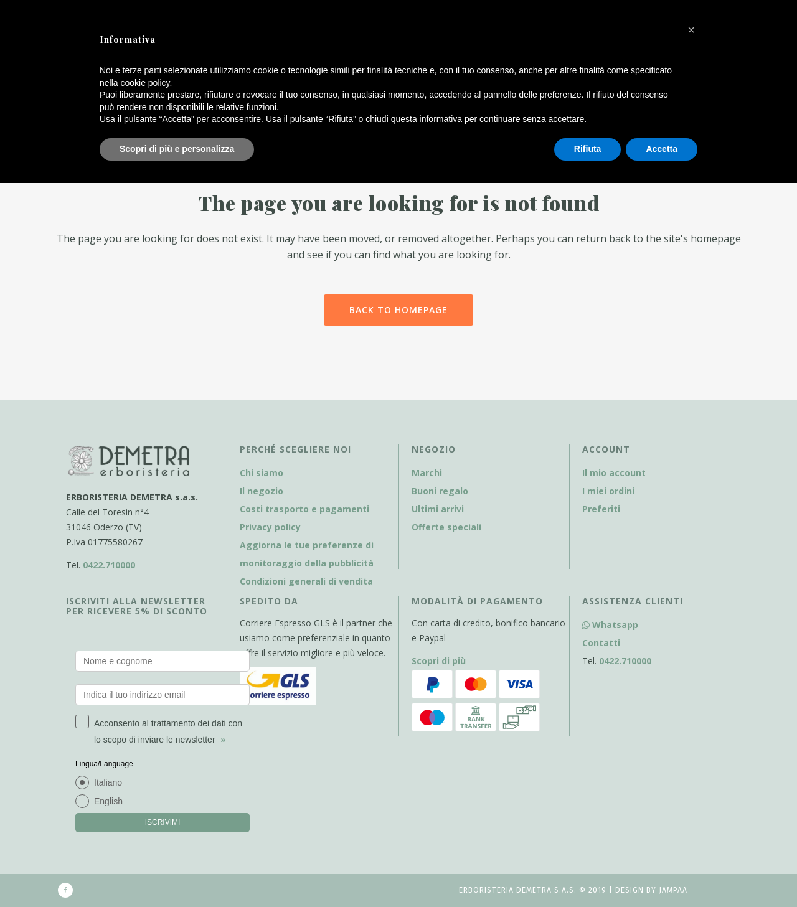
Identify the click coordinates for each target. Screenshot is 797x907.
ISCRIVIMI (163, 822)
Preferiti (601, 509)
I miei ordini (608, 491)
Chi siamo (261, 473)
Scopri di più (439, 661)
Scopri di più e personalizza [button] (177, 149)
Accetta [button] (661, 149)
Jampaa (673, 890)
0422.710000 (109, 565)
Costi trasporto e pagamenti (304, 509)
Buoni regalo (440, 491)
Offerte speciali (446, 527)
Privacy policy (270, 527)
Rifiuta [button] (587, 149)
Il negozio (261, 491)
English (108, 801)
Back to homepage (398, 310)
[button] (691, 30)
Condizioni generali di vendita (306, 581)
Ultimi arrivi (438, 509)
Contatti (601, 643)
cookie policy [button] (144, 83)
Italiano (108, 782)
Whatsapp (610, 625)
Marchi (427, 473)
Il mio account (614, 473)
